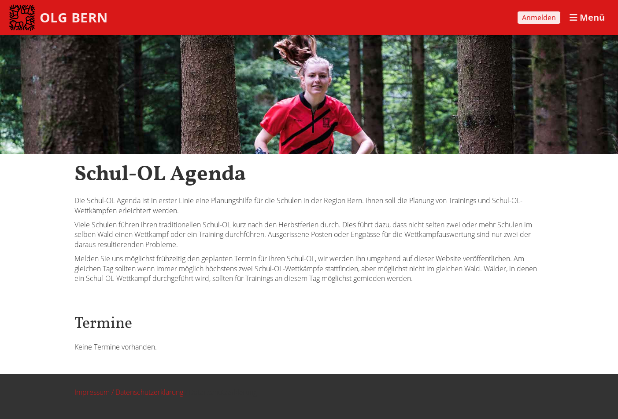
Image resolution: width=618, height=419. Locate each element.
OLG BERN (73, 17)
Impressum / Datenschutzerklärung (128, 392)
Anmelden (539, 17)
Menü (587, 17)
